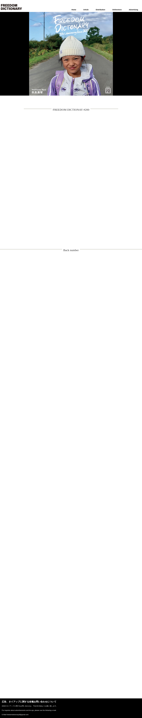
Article (86, 10)
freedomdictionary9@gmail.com (17, 714)
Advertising (133, 10)
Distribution (100, 10)
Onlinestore (117, 10)
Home (73, 10)
